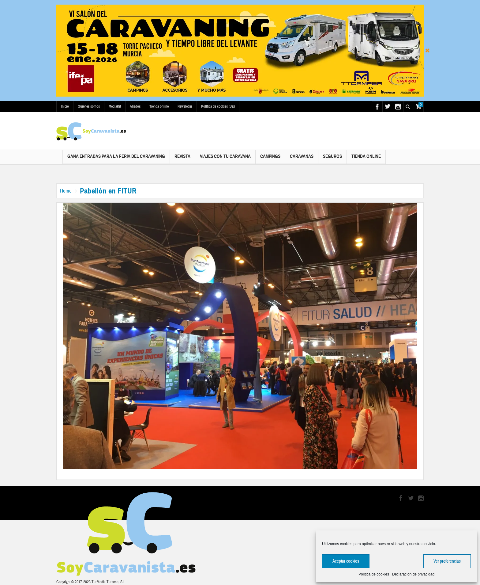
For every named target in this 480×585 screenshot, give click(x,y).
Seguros (332, 159)
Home (68, 191)
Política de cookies (373, 574)
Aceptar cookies (345, 561)
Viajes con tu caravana (225, 159)
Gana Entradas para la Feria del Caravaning (116, 159)
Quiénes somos (89, 106)
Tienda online (159, 106)
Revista (182, 159)
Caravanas (301, 159)
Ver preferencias (447, 561)
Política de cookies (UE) (218, 106)
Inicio (65, 106)
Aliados (135, 106)
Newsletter (185, 106)
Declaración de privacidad (413, 574)
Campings (270, 159)
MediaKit (115, 106)
